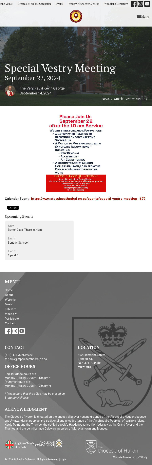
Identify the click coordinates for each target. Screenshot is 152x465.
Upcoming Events (19, 216)
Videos (11, 314)
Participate (12, 318)
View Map (84, 367)
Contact (10, 323)
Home (9, 290)
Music (9, 304)
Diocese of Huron (113, 447)
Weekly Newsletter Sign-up (83, 4)
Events (60, 4)
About (9, 295)
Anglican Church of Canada (19, 444)
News (105, 98)
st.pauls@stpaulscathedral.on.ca (26, 359)
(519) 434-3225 (15, 355)
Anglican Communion (50, 443)
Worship (10, 299)
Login (63, 459)
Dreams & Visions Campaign (34, 4)
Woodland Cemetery (116, 4)
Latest (10, 309)
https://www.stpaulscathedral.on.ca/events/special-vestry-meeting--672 (88, 199)
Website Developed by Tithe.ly (130, 457)
